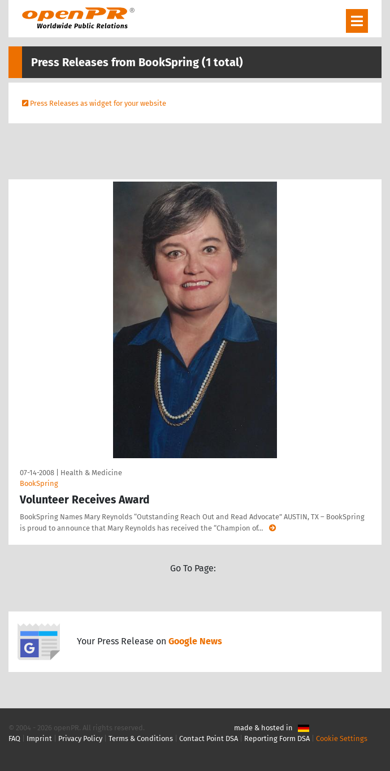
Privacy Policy (80, 738)
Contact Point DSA (208, 738)
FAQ (14, 738)
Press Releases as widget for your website (98, 103)
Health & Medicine (91, 472)
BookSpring (39, 483)
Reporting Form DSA (277, 738)
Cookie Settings (341, 738)
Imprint (39, 738)
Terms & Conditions (141, 738)
